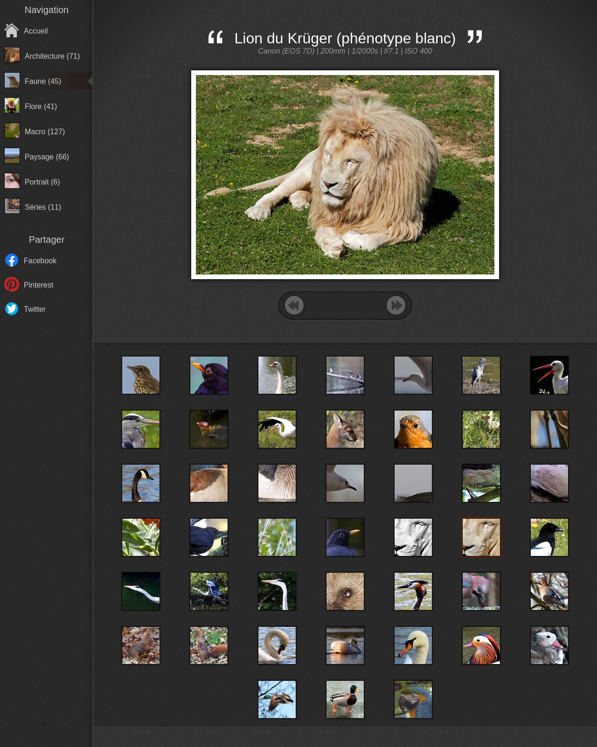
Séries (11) (43, 207)
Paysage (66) (47, 157)
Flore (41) (41, 106)
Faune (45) (43, 81)
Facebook (40, 261)
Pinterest (38, 285)
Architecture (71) (52, 56)
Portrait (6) (42, 182)
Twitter (35, 309)
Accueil (36, 31)
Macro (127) (45, 132)
